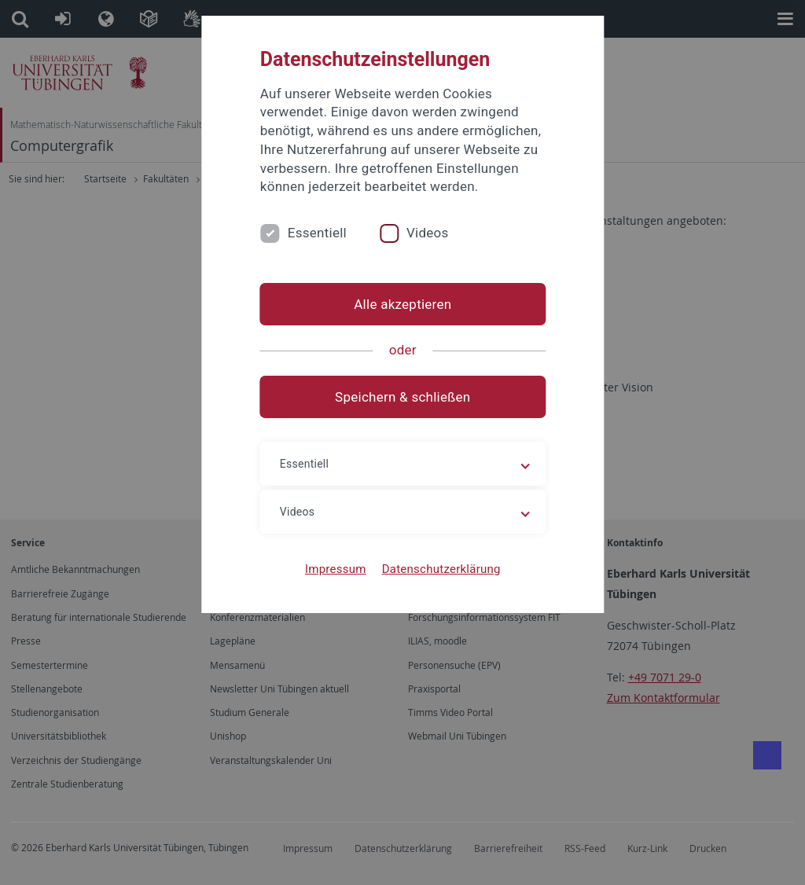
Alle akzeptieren (402, 304)
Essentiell (317, 233)
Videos (427, 233)
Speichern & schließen (402, 397)
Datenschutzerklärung (440, 569)
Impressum (335, 569)
